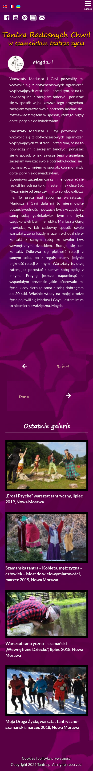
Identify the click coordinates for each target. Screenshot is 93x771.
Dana (24, 396)
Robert (63, 366)
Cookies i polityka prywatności (46, 758)
